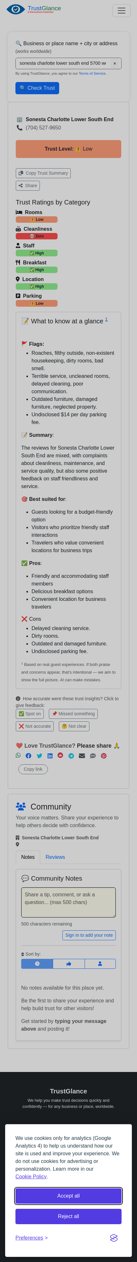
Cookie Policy (31, 1176)
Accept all (68, 1196)
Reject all (68, 1216)
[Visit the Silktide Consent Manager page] (114, 1238)
